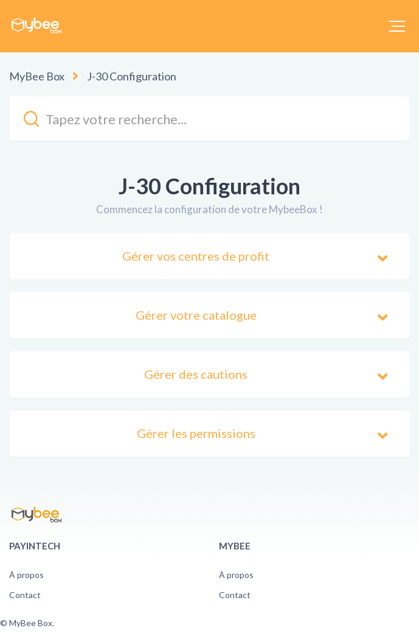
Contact (25, 595)
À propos (26, 575)
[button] (397, 26)
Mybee (235, 545)
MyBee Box (36, 76)
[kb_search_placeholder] (209, 118)
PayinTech (34, 545)
